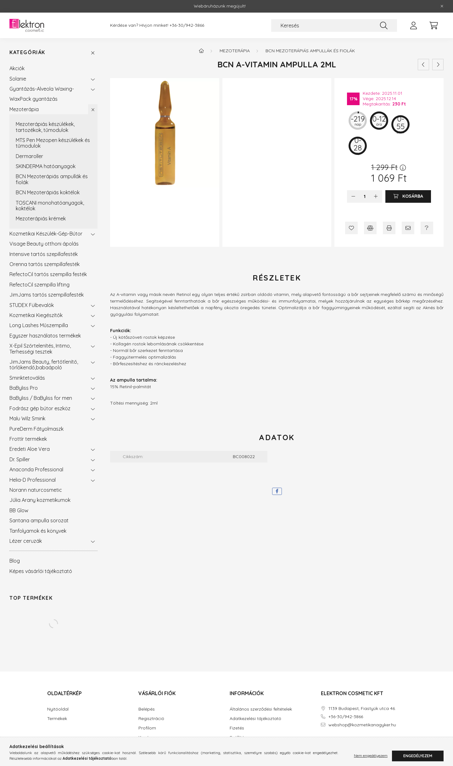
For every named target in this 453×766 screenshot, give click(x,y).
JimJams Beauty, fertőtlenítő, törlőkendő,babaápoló (43, 365)
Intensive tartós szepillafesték (43, 254)
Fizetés (237, 728)
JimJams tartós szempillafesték (46, 295)
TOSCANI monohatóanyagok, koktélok (50, 206)
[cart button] (433, 25)
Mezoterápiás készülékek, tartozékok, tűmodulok (45, 127)
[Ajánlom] (408, 228)
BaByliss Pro (23, 388)
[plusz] (376, 196)
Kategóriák (27, 52)
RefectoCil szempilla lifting (39, 284)
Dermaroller (29, 156)
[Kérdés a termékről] (427, 228)
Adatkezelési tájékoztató (255, 718)
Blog (14, 561)
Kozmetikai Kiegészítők (36, 315)
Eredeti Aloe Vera (29, 449)
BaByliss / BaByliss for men (40, 398)
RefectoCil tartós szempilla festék (48, 274)
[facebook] (277, 491)
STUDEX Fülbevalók (31, 305)
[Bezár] (442, 6)
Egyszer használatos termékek (45, 335)
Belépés (146, 709)
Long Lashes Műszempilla (38, 325)
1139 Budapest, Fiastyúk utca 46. (362, 708)
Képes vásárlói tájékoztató (40, 571)
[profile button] (413, 25)
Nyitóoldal (58, 709)
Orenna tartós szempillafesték (44, 264)
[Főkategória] (201, 51)
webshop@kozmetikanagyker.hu (362, 725)
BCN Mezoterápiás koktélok (48, 192)
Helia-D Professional (32, 480)
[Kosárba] (408, 196)
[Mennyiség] (365, 196)
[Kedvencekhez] (351, 228)
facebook (322, 742)
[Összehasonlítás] (370, 228)
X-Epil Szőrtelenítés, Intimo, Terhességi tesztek (40, 349)
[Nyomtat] (389, 228)
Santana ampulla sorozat (39, 520)
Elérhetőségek (244, 747)
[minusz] (353, 196)
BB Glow (18, 510)
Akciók (17, 68)
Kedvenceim (151, 747)
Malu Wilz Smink (27, 418)
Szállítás (238, 737)
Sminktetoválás (27, 378)
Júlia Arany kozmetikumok (39, 500)
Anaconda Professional (36, 469)
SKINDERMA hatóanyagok (46, 166)
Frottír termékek (28, 439)
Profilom (147, 728)
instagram (334, 742)
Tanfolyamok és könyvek (37, 531)
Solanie (17, 79)
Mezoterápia (24, 109)
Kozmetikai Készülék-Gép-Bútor (45, 233)
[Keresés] (334, 25)
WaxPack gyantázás (33, 99)
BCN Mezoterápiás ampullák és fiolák (52, 179)
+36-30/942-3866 (187, 25)
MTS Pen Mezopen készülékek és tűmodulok (53, 143)
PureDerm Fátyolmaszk (36, 429)
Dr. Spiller (19, 459)
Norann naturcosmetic (35, 490)
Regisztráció (151, 718)
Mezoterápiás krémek (41, 218)
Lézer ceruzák (25, 541)
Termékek (57, 718)
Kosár (144, 737)
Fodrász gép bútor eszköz (39, 408)
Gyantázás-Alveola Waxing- (41, 89)
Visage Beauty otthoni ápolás (44, 244)
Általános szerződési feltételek (261, 709)
